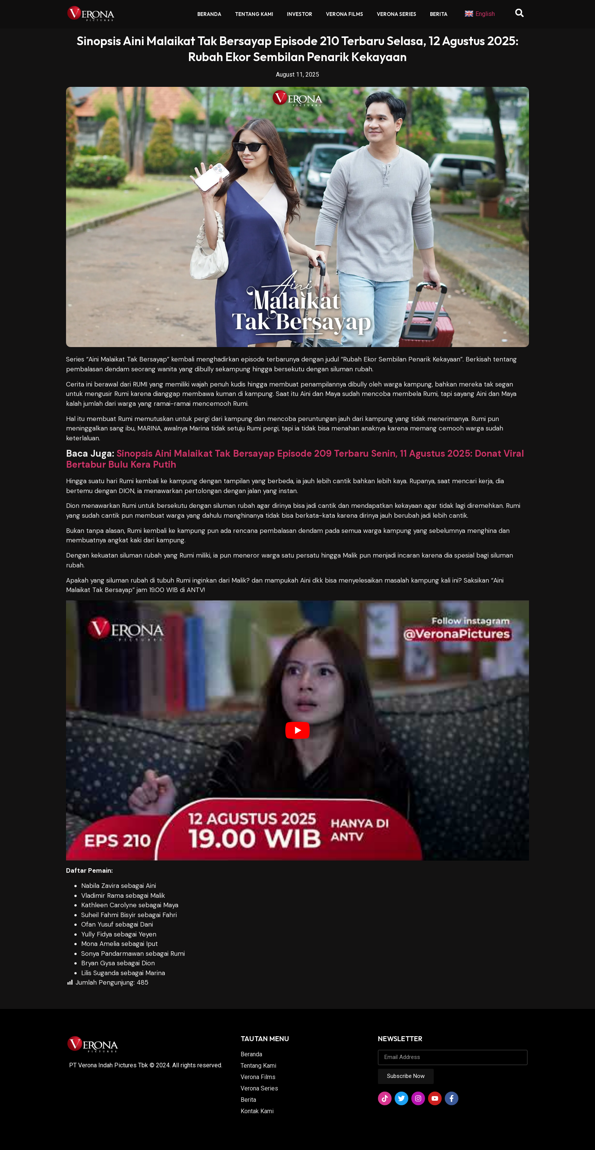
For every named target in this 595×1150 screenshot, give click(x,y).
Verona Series (396, 14)
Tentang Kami (254, 14)
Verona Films (344, 14)
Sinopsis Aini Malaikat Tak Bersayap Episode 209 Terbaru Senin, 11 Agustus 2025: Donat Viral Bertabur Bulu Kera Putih (295, 459)
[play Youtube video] (297, 730)
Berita (438, 14)
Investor (299, 14)
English (479, 14)
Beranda (209, 14)
